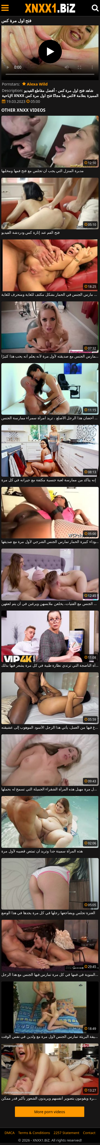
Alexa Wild (35, 84)
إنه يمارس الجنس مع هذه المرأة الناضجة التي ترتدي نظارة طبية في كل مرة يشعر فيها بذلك (50, 665)
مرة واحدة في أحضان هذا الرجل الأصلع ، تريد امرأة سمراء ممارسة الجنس (50, 418)
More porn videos (49, 1111)
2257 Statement (66, 1132)
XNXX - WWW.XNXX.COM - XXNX (50, 8)
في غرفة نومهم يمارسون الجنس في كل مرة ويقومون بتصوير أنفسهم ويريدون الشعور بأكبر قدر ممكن (50, 1098)
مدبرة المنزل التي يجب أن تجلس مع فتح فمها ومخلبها (42, 171)
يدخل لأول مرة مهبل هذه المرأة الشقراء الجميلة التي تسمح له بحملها (50, 789)
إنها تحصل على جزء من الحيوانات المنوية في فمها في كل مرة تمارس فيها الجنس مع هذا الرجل (50, 975)
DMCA (10, 1132)
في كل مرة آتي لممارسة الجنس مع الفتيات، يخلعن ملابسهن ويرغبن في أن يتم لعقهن (50, 604)
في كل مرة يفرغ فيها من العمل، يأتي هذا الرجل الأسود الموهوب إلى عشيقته (50, 727)
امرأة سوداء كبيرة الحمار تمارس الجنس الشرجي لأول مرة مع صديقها (50, 542)
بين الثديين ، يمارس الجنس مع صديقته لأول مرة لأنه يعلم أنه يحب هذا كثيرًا (50, 356)
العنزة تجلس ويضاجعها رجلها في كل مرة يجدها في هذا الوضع (48, 913)
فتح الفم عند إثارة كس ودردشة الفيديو (30, 233)
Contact (89, 1132)
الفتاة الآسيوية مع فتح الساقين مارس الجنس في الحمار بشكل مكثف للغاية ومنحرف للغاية (50, 295)
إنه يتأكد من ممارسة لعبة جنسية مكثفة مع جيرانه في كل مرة (48, 480)
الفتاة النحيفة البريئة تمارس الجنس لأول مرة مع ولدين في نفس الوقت (50, 1037)
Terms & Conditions (34, 1132)
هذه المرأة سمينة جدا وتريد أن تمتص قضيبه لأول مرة (42, 851)
